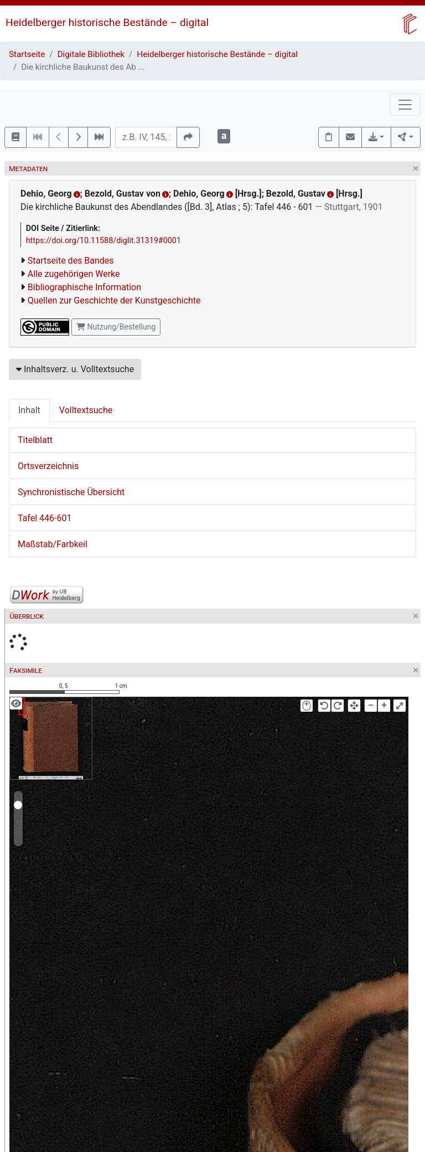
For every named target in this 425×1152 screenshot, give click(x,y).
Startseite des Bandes (71, 260)
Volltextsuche (85, 410)
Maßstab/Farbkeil (52, 544)
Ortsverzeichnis (48, 466)
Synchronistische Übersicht (71, 492)
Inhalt (29, 410)
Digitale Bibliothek (91, 54)
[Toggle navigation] (405, 105)
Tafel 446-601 (44, 518)
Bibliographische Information (84, 287)
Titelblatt (35, 440)
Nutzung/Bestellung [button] (116, 326)
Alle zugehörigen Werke (74, 274)
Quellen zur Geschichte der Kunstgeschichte (114, 300)
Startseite (27, 54)
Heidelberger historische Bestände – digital (107, 22)
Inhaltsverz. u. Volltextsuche (75, 369)
